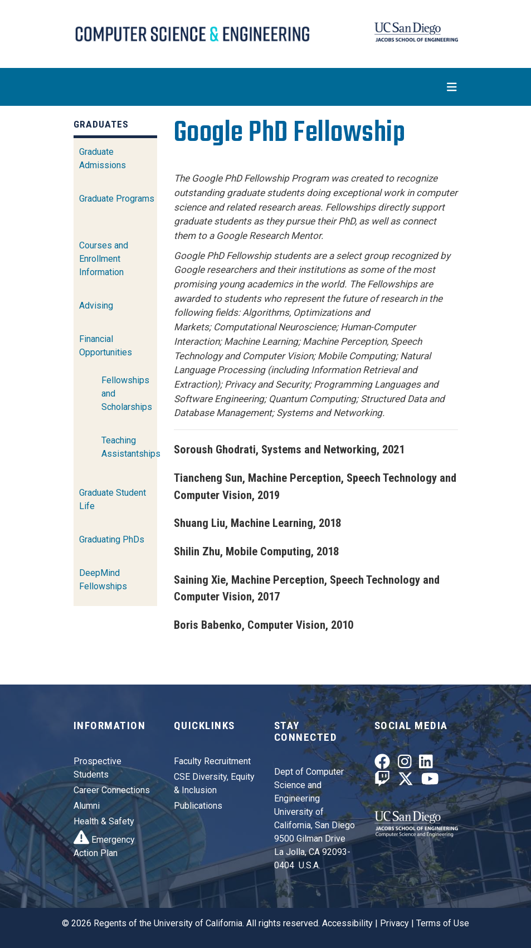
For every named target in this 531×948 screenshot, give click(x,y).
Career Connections (112, 790)
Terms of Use (442, 923)
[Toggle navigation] (265, 87)
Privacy (394, 923)
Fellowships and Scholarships (126, 393)
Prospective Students (97, 768)
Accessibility (347, 923)
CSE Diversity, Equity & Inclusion (214, 783)
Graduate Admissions (102, 158)
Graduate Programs (116, 198)
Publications (198, 805)
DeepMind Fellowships (103, 580)
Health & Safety (104, 821)
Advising (96, 305)
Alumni (87, 805)
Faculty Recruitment (212, 761)
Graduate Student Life (112, 499)
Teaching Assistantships (130, 447)
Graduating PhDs (111, 539)
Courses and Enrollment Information (103, 258)
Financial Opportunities (105, 346)
